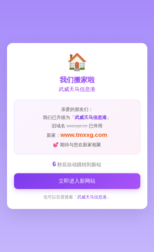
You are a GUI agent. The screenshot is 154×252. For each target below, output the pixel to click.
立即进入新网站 (77, 181)
